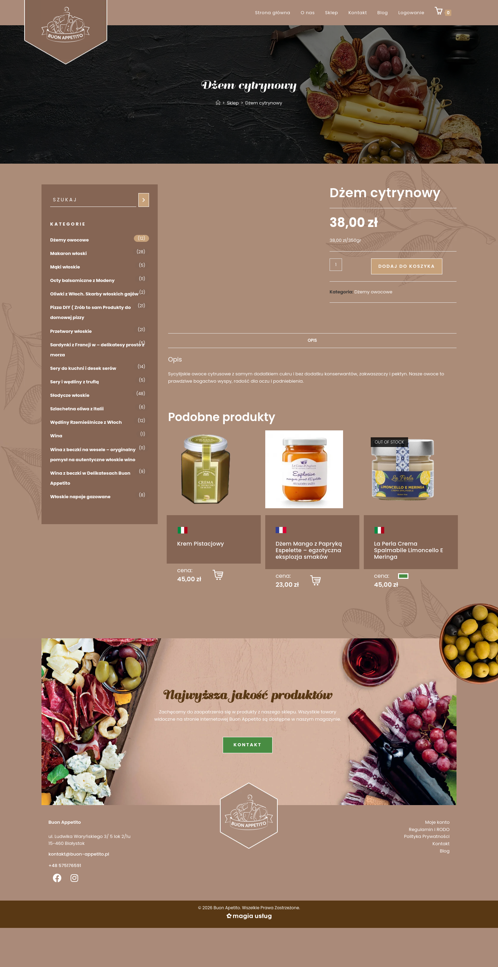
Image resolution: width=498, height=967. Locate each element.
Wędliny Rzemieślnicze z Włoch (86, 422)
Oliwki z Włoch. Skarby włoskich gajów (94, 294)
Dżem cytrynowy (263, 103)
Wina (56, 435)
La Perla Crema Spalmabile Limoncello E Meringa (408, 550)
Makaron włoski (68, 253)
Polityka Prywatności (427, 836)
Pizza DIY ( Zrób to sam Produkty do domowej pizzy (90, 312)
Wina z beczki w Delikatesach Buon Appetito (90, 478)
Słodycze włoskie (69, 395)
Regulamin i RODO (429, 829)
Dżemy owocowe (373, 292)
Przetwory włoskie (71, 331)
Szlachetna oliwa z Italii (77, 408)
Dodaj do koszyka (406, 266)
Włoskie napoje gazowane (80, 496)
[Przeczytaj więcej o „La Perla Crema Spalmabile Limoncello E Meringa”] (403, 576)
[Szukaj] (143, 200)
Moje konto (437, 822)
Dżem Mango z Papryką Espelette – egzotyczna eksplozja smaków (309, 550)
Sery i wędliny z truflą (74, 381)
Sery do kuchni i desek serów (83, 368)
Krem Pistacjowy (200, 544)
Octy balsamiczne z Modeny (82, 280)
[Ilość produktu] (336, 264)
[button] (218, 576)
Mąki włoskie (65, 267)
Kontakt (441, 843)
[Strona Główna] (218, 103)
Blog (445, 851)
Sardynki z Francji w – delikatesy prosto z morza (97, 349)
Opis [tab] (312, 340)
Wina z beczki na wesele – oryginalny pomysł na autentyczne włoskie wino (93, 454)
